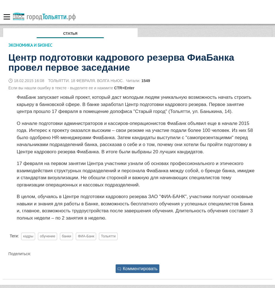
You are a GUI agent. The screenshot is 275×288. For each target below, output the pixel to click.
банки (66, 236)
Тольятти (108, 236)
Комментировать (138, 268)
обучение (47, 236)
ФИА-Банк (86, 236)
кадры (28, 236)
